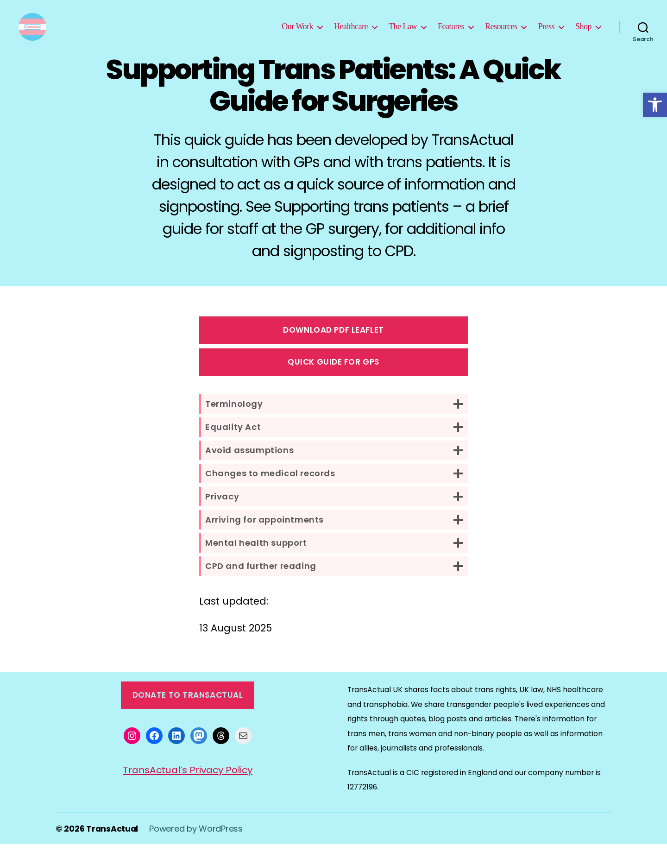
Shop (583, 33)
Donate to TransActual (187, 708)
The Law (403, 33)
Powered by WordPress (197, 842)
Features (451, 33)
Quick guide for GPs (333, 375)
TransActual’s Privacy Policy (188, 783)
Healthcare (351, 33)
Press (546, 33)
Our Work (297, 33)
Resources (501, 33)
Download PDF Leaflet (333, 343)
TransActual (112, 842)
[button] (655, 105)
